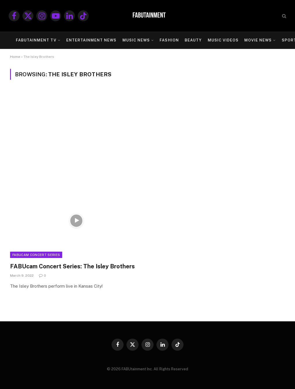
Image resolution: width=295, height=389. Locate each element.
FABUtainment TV (36, 40)
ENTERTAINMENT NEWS (91, 40)
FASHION (169, 40)
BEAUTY (193, 40)
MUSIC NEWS (136, 40)
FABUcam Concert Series (36, 255)
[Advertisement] (147, 131)
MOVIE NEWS (258, 40)
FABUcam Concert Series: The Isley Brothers (72, 266)
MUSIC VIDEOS (223, 40)
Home (15, 57)
